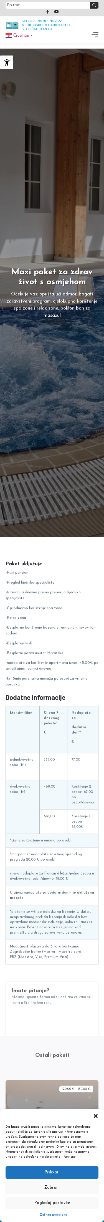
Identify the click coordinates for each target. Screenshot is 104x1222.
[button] (95, 1116)
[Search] (94, 5)
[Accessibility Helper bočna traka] (6, 62)
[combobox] (48, 5)
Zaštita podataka (53, 1214)
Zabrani (52, 1188)
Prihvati (52, 1172)
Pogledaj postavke (52, 1203)
